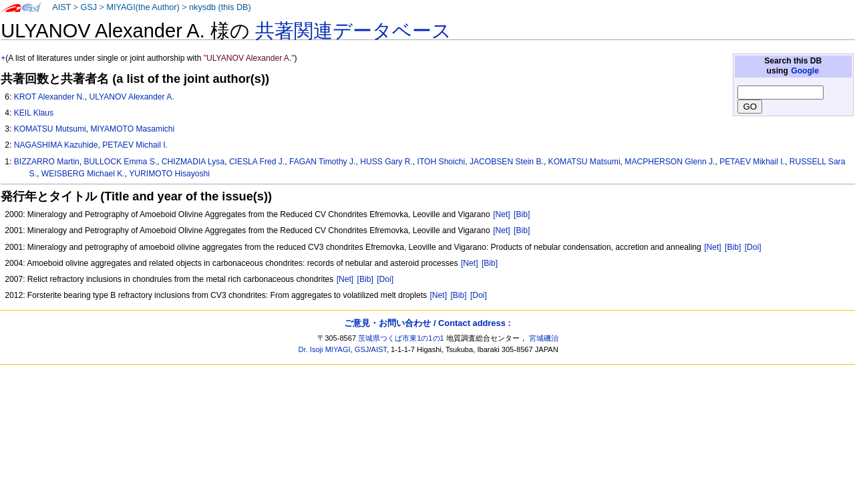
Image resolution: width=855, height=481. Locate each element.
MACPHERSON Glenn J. (670, 161)
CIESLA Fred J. (257, 161)
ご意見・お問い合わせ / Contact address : (427, 323)
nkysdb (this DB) (220, 7)
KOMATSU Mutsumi (50, 129)
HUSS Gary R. (386, 161)
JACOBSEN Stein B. (507, 161)
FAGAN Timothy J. (322, 161)
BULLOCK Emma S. (121, 161)
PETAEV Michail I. (135, 145)
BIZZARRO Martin (46, 161)
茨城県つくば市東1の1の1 (401, 338)
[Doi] (753, 247)
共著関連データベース (353, 30)
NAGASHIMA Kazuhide (56, 145)
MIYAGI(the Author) (142, 7)
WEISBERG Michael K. (83, 173)
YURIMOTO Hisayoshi (169, 173)
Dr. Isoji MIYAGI (325, 349)
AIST (61, 7)
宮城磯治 (543, 338)
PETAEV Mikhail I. (752, 161)
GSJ (88, 7)
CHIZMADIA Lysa (193, 161)
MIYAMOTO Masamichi (132, 129)
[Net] (501, 214)
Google (805, 70)
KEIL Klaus (33, 113)
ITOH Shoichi (441, 161)
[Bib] (522, 214)
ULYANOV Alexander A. (131, 97)
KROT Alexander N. (49, 97)
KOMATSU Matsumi (584, 161)
